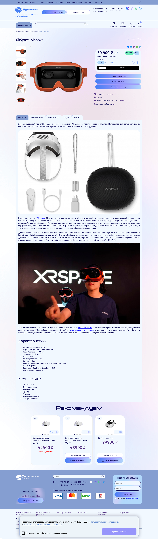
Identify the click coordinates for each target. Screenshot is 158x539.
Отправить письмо (30, 500)
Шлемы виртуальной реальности (23, 513)
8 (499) (100, 8)
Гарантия (49, 2)
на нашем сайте (85, 327)
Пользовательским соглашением (104, 521)
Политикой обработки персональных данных (42, 524)
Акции (67, 2)
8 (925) (100, 11)
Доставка (40, 2)
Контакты (98, 2)
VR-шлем (41, 218)
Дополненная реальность (103, 513)
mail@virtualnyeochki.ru (30, 496)
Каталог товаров (24, 25)
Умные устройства (64, 512)
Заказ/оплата (30, 2)
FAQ (90, 2)
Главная (20, 2)
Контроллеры (124, 512)
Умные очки (82, 512)
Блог (85, 2)
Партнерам (59, 2)
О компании (77, 2)
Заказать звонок (78, 12)
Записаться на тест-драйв (53, 12)
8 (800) (116, 9)
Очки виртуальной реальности (43, 513)
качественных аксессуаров (81, 330)
